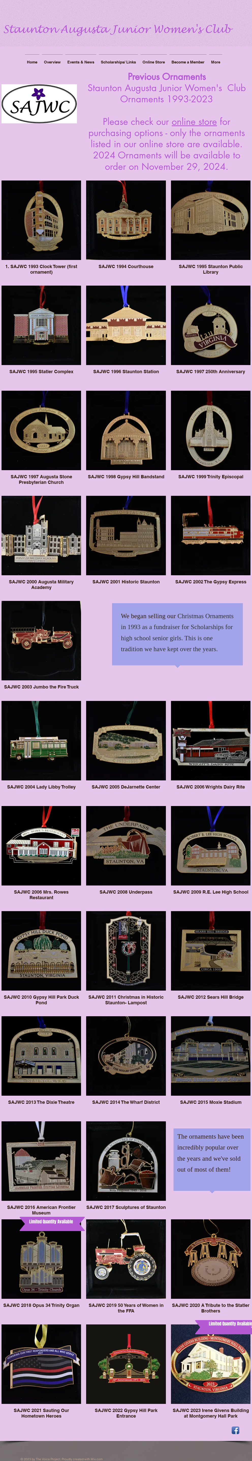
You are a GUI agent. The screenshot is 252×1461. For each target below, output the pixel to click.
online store (194, 122)
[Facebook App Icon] (235, 1430)
